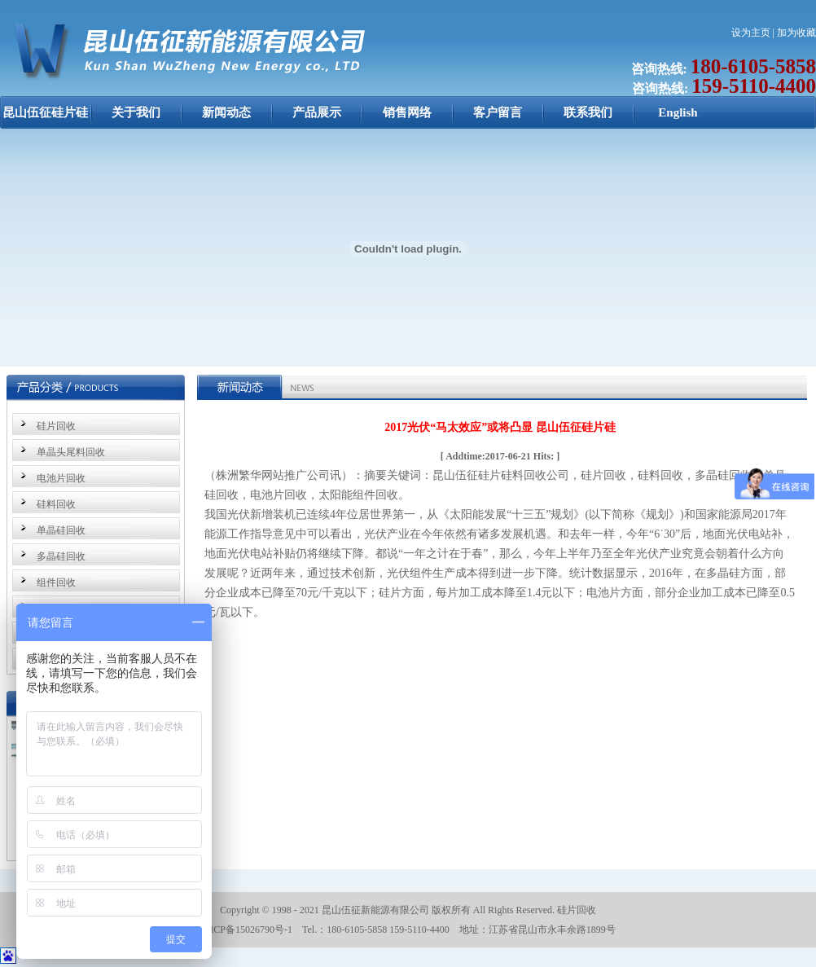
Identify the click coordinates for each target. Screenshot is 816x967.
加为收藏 (796, 32)
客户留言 (497, 112)
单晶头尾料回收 (71, 452)
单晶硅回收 (61, 530)
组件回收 (56, 582)
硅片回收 (56, 426)
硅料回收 (56, 504)
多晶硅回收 (61, 556)
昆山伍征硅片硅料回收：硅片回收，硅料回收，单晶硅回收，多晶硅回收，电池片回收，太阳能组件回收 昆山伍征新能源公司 (45, 120)
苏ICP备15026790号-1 (246, 929)
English (677, 112)
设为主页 (750, 32)
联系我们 (588, 112)
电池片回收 (61, 478)
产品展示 (316, 112)
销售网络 (407, 112)
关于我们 (136, 112)
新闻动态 (226, 112)
